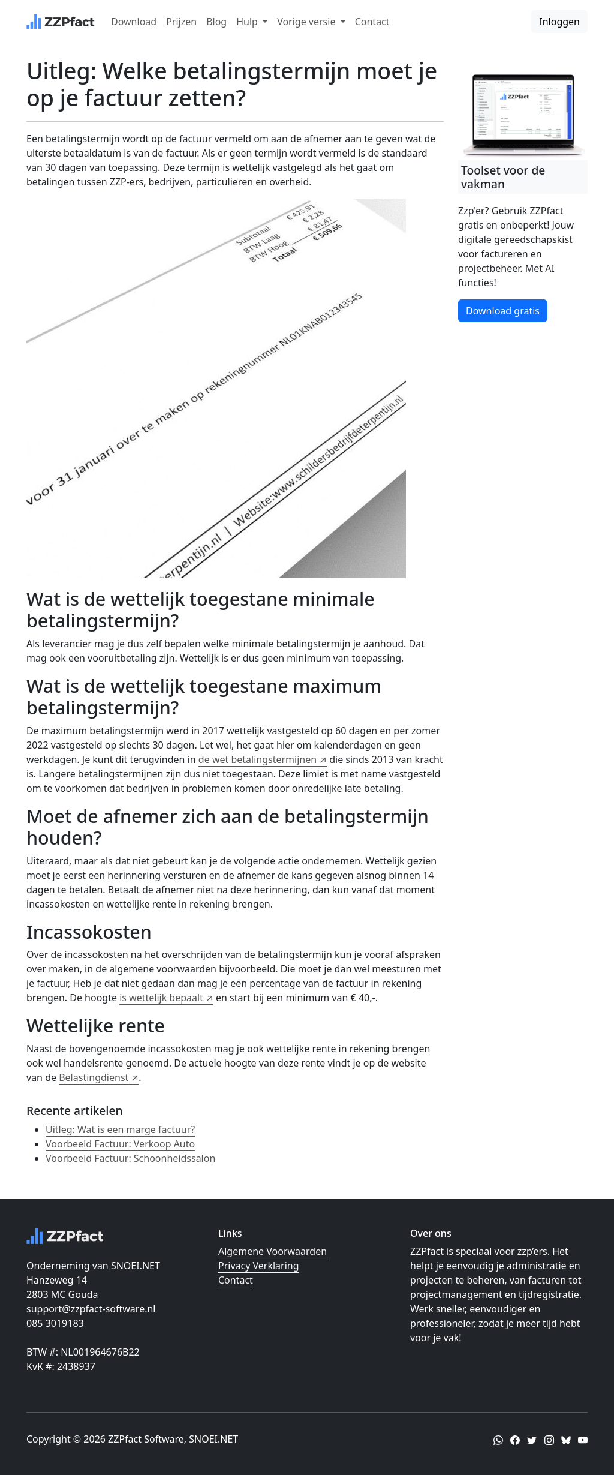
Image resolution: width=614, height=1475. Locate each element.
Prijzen (181, 21)
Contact (372, 21)
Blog (216, 21)
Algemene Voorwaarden (272, 1251)
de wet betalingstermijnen (257, 759)
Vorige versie (307, 21)
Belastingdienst (93, 1077)
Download (133, 21)
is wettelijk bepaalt (161, 997)
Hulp (248, 21)
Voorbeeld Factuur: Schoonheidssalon (130, 1158)
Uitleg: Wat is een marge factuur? (120, 1129)
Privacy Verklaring (258, 1265)
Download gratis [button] (503, 310)
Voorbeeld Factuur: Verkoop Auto (120, 1143)
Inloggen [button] (559, 21)
